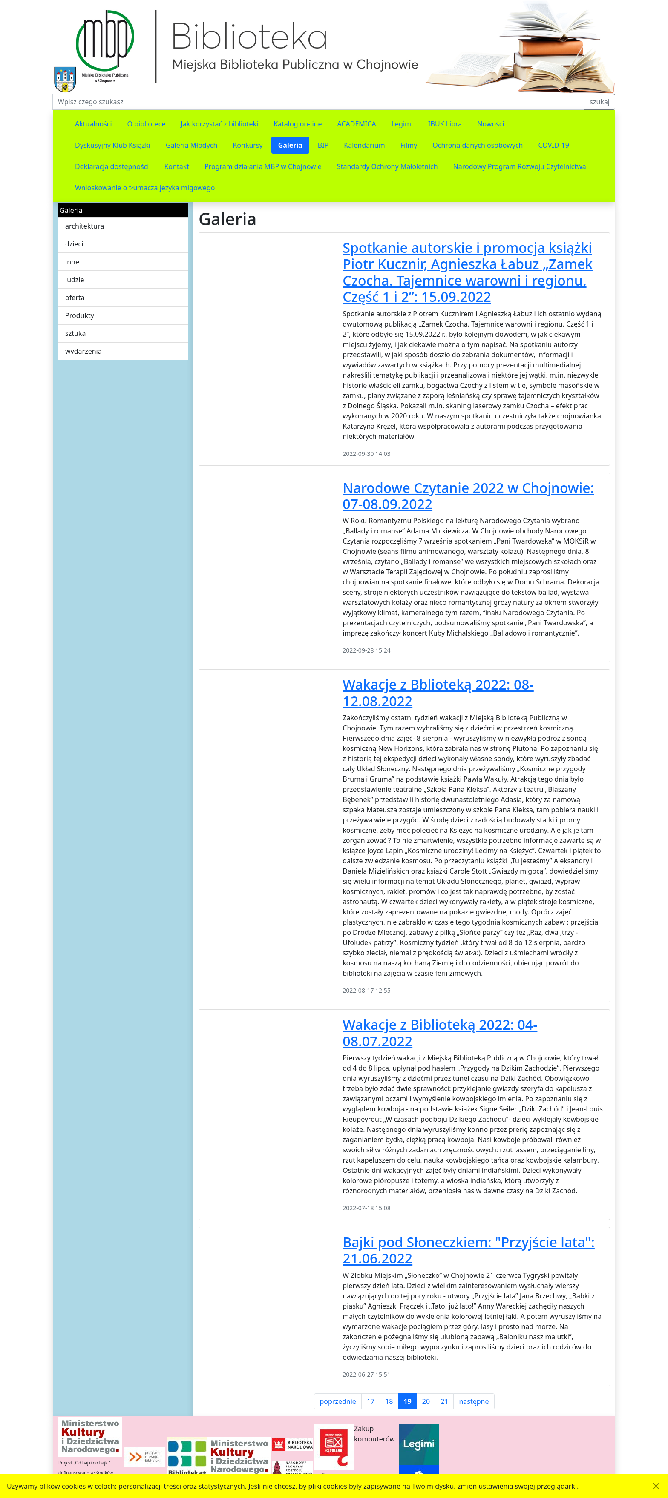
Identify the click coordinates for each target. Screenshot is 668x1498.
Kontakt (176, 166)
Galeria (290, 145)
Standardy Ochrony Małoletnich (387, 166)
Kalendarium (364, 145)
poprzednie (338, 1401)
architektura (84, 226)
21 (444, 1401)
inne (72, 261)
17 (370, 1401)
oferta (75, 297)
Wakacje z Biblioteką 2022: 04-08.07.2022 (440, 1032)
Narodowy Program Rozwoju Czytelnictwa (519, 166)
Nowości (490, 124)
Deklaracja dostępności (112, 166)
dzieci (74, 244)
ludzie (74, 279)
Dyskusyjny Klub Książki (112, 145)
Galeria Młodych (192, 145)
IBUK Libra (445, 124)
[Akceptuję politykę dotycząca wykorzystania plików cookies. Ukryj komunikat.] (656, 1486)
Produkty (79, 315)
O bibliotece (146, 124)
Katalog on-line (298, 124)
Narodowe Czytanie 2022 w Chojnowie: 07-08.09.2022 (468, 495)
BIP (323, 145)
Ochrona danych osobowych (477, 145)
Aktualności (93, 124)
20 (426, 1401)
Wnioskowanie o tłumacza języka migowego (145, 187)
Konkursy (247, 145)
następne (474, 1401)
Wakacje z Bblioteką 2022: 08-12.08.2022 (438, 692)
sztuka (75, 333)
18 (389, 1401)
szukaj (600, 101)
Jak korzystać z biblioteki (219, 124)
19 (408, 1401)
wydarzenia (83, 351)
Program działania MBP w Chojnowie (263, 166)
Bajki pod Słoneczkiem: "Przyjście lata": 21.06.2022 (469, 1250)
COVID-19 (553, 145)
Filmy (409, 145)
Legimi (402, 124)
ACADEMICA (356, 124)
